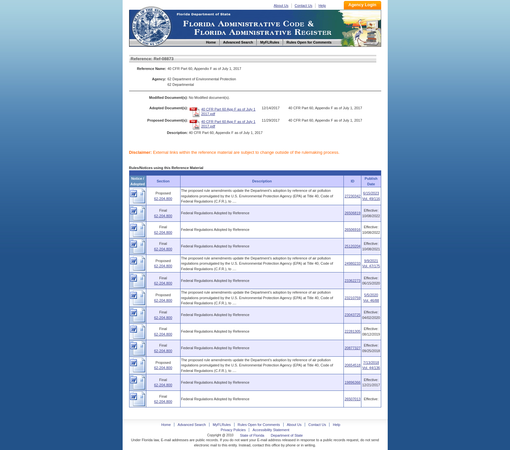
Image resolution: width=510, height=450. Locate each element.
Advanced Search (192, 425)
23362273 (352, 281)
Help (322, 5)
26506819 (352, 213)
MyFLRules (222, 425)
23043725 (352, 315)
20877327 (352, 348)
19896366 (352, 382)
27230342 (352, 196)
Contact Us (303, 5)
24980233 (352, 263)
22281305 (352, 331)
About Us (281, 5)
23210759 (352, 298)
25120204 (352, 246)
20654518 (352, 365)
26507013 (352, 399)
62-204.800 (163, 199)
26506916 (352, 230)
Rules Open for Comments (259, 425)
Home (151, 25)
